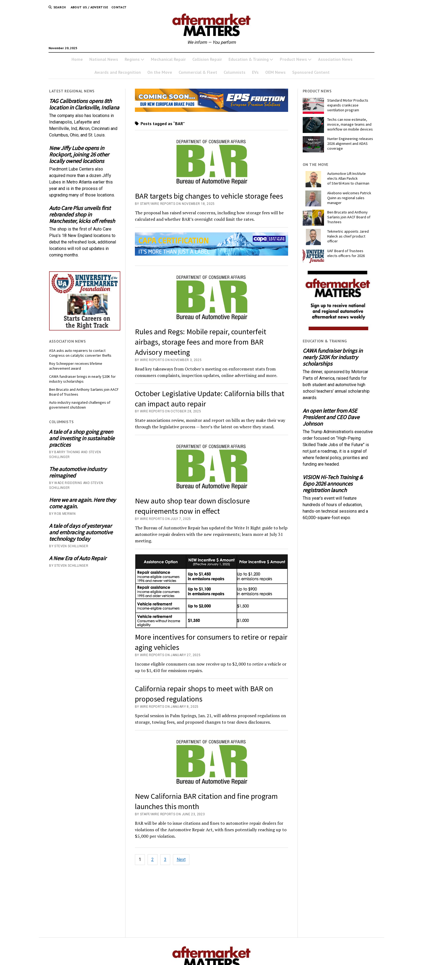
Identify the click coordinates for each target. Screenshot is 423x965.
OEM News (275, 72)
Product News (293, 59)
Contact (119, 7)
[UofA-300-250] (84, 329)
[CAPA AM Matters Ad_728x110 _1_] (211, 254)
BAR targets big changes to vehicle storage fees (209, 196)
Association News (335, 59)
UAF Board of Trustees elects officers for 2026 (346, 253)
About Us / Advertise (89, 7)
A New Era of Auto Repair (77, 558)
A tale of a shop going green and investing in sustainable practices (81, 438)
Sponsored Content (311, 72)
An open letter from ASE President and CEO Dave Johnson (331, 417)
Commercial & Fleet (198, 72)
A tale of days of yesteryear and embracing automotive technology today (80, 532)
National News (103, 59)
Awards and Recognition (117, 72)
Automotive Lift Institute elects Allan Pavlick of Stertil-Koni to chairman (348, 178)
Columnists (234, 72)
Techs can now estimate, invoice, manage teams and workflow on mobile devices (350, 124)
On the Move (159, 72)
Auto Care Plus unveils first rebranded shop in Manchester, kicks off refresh (82, 214)
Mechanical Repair (168, 59)
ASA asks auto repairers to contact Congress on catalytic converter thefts (80, 353)
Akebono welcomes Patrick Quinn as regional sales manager (349, 198)
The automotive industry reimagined (78, 472)
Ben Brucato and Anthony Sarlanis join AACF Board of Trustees (84, 392)
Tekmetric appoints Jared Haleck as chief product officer (348, 236)
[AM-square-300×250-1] (338, 328)
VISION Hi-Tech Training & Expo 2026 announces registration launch (333, 483)
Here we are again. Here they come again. (82, 503)
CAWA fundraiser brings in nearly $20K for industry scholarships (82, 379)
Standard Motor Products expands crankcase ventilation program (347, 105)
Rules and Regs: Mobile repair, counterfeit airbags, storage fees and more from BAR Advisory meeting (200, 342)
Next (181, 859)
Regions (132, 59)
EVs (255, 72)
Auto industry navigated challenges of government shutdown (79, 405)
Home (77, 59)
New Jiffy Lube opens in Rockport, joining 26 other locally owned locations (79, 154)
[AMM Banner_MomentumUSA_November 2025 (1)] (211, 110)
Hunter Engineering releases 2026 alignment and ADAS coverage (350, 143)
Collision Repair (207, 59)
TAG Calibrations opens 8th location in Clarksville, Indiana (84, 104)
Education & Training (248, 59)
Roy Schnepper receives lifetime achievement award (75, 366)
